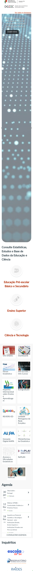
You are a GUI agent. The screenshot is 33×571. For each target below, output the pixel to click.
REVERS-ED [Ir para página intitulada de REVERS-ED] (9, 412)
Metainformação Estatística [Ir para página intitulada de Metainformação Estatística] (24, 435)
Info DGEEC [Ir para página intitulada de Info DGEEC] (9, 351)
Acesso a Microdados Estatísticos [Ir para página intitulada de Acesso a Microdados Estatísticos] (9, 455)
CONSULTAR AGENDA (16, 535)
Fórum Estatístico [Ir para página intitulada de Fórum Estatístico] (9, 368)
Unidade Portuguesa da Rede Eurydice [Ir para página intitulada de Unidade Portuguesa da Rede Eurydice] (24, 415)
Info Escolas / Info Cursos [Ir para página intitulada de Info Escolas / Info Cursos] (24, 368)
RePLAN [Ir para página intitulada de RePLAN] (24, 452)
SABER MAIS (12, 32)
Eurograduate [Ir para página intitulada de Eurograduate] (24, 385)
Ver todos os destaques (23, 12)
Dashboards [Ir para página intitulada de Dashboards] (24, 351)
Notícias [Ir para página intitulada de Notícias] (16, 472)
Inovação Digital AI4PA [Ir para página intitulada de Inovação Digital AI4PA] (9, 435)
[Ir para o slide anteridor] (1, 128)
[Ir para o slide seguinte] (32, 128)
